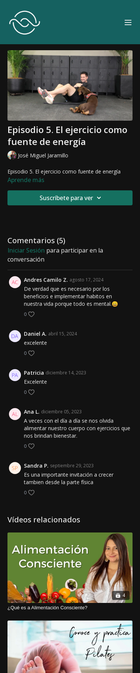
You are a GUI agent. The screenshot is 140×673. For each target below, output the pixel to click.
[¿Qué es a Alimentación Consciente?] (70, 608)
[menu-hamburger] (128, 22)
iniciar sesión (26, 250)
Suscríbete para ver (71, 197)
